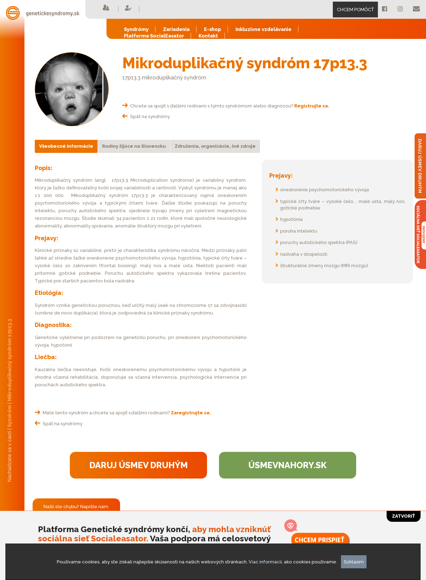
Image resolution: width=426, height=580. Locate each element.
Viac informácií (265, 561)
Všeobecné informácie (66, 146)
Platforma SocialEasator (154, 36)
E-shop (212, 29)
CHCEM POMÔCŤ (355, 9)
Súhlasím (354, 561)
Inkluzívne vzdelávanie (264, 29)
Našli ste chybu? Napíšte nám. (76, 506)
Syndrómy (136, 29)
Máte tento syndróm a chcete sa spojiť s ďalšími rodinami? (123, 412)
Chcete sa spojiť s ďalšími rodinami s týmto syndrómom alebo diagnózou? (225, 106)
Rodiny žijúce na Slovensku (134, 146)
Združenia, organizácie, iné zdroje (215, 146)
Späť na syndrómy (146, 116)
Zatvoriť (403, 516)
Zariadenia (176, 29)
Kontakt (208, 36)
